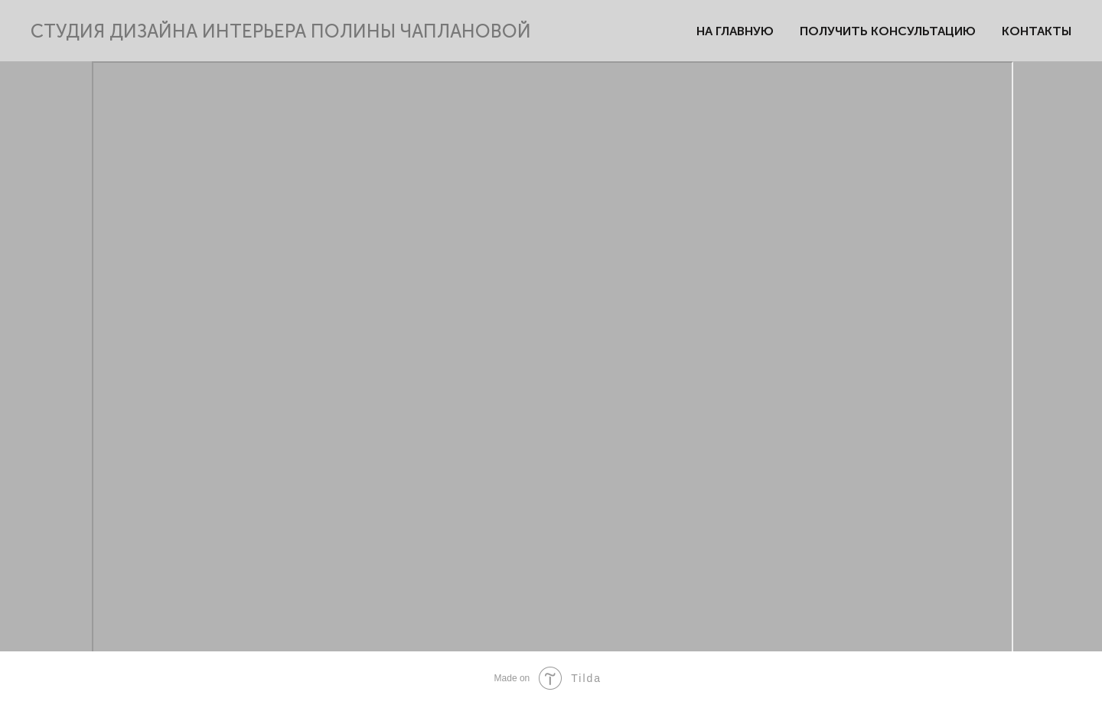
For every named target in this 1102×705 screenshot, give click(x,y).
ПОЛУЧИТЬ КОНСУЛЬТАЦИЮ (888, 31)
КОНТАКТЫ (1036, 31)
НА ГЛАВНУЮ (735, 31)
